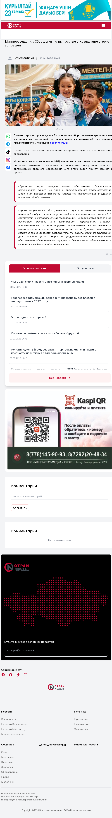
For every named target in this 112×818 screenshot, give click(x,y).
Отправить (20, 507)
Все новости (59, 378)
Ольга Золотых (24, 57)
